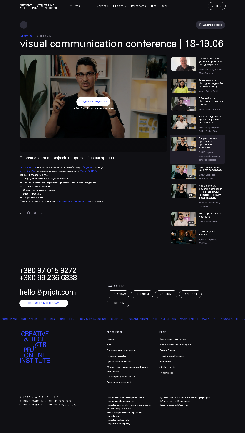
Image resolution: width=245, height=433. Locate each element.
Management (193, 319)
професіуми (12, 319)
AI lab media (165, 361)
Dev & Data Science (98, 319)
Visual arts (233, 319)
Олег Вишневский (208, 221)
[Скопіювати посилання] (41, 213)
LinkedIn (118, 303)
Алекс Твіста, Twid (208, 91)
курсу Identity (27, 171)
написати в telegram (43, 303)
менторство (140, 4)
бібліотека (121, 4)
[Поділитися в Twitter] (35, 213)
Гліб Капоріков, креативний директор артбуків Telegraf (209, 156)
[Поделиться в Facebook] (28, 213)
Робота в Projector (116, 356)
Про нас (111, 339)
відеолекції (72, 319)
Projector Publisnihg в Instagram (175, 344)
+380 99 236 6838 (48, 277)
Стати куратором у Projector (121, 376)
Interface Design (168, 319)
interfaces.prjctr (167, 367)
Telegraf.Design (167, 350)
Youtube (166, 294)
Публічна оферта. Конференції (174, 401)
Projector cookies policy (118, 420)
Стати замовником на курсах (121, 350)
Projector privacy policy (118, 423)
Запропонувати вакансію (119, 382)
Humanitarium (142, 319)
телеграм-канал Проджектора (72, 201)
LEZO (155, 4)
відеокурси (33, 319)
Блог (166, 4)
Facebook (190, 294)
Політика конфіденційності (120, 401)
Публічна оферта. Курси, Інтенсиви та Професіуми (184, 397)
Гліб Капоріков (28, 167)
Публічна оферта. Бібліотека (173, 405)
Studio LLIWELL (88, 171)
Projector (87, 167)
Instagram (118, 294)
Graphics (26, 35)
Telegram (142, 294)
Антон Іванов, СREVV (209, 109)
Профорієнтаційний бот (119, 361)
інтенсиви (52, 319)
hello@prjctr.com (47, 292)
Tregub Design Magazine (171, 356)
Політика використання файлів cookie (125, 397)
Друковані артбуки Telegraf (173, 339)
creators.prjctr (166, 373)
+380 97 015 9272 (47, 270)
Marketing (214, 319)
